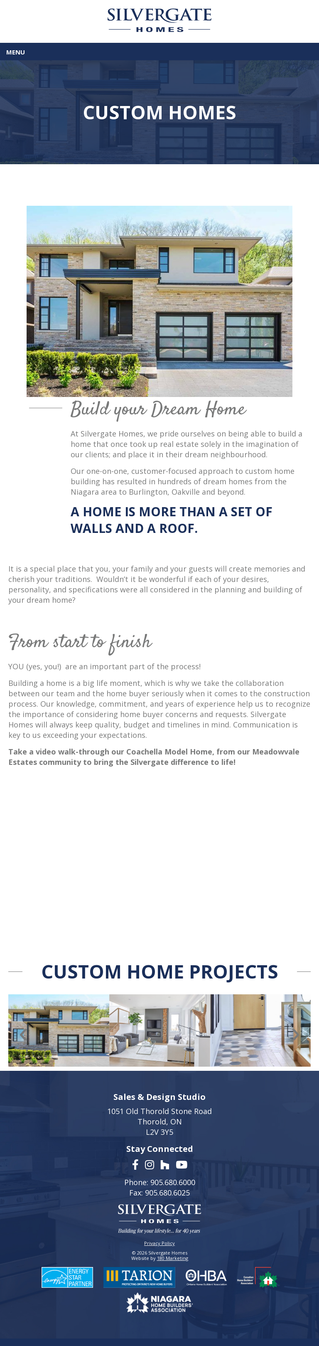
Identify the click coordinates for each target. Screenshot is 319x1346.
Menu (15, 52)
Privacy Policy (159, 1243)
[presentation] (23, 1032)
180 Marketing (172, 1258)
